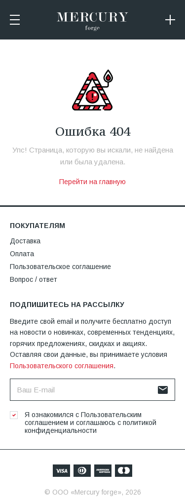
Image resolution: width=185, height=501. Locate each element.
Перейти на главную (92, 182)
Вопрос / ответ (33, 279)
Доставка (25, 241)
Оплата (22, 254)
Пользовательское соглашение (60, 266)
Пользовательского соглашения (61, 366)
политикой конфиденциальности (90, 426)
